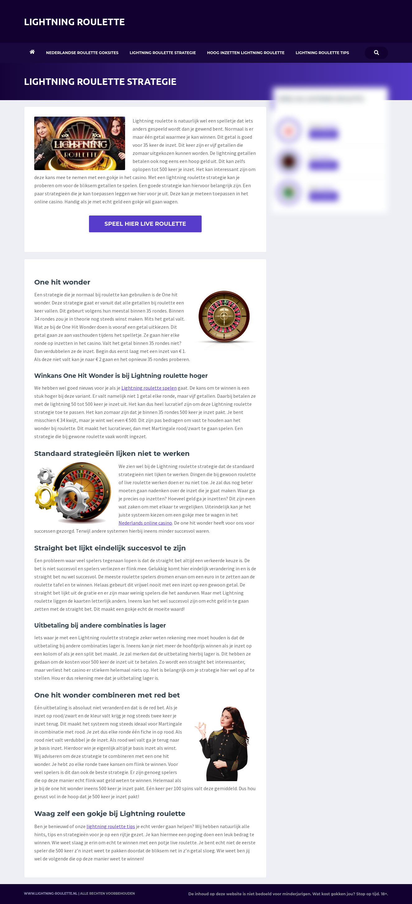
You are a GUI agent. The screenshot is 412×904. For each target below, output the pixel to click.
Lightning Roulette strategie (163, 52)
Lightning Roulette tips (322, 52)
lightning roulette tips (111, 826)
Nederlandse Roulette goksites (82, 52)
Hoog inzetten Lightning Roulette (246, 52)
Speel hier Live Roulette (145, 223)
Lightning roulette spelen (149, 388)
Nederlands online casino (145, 523)
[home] (32, 53)
